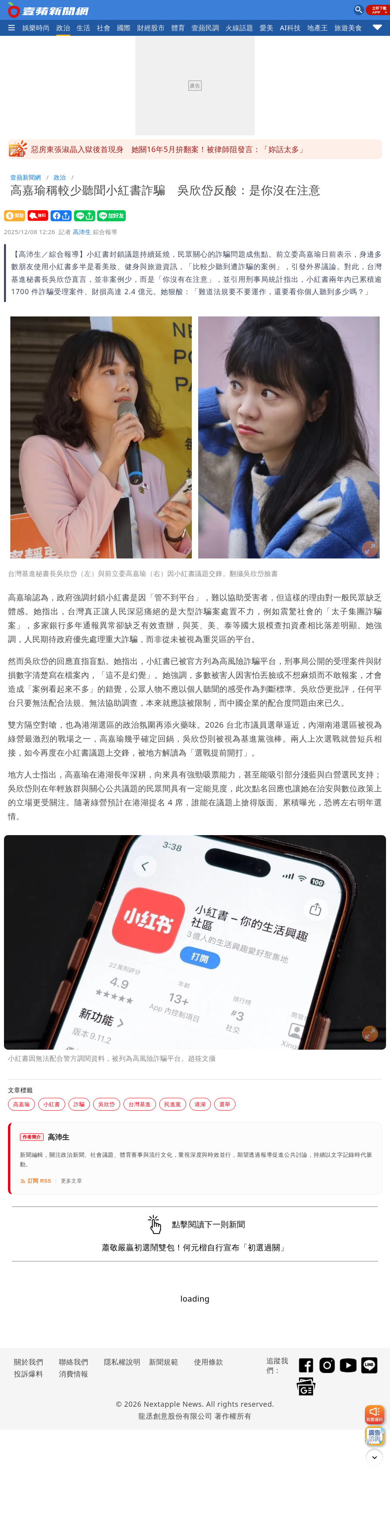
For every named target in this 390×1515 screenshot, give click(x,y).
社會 (104, 27)
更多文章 (71, 1181)
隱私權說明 (119, 1362)
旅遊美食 (348, 27)
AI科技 (290, 27)
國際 (124, 27)
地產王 (317, 27)
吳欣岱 (106, 1104)
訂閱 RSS (35, 1181)
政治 (63, 27)
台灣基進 (140, 1104)
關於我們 (28, 1362)
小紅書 (51, 1104)
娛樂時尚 (36, 27)
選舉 (224, 1104)
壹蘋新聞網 (25, 177)
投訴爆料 (28, 1373)
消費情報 (73, 1373)
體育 (178, 27)
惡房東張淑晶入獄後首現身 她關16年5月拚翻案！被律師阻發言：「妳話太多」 (169, 149)
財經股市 (151, 27)
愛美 (266, 27)
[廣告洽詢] (374, 1435)
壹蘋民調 (205, 27)
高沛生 (82, 232)
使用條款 (208, 1362)
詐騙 (79, 1104)
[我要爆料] (374, 1414)
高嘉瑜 (21, 1104)
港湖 (200, 1104)
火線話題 (240, 27)
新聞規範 (163, 1362)
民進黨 (172, 1104)
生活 (83, 27)
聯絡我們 (73, 1362)
